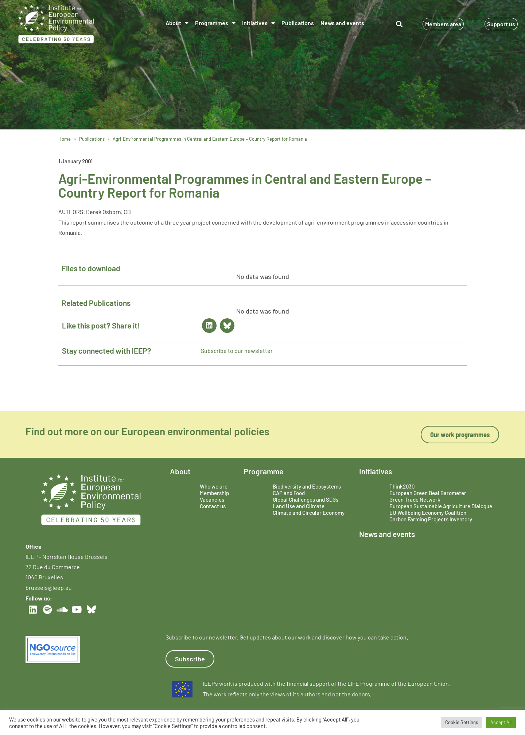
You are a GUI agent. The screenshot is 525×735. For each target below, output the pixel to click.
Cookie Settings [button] (461, 722)
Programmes (215, 23)
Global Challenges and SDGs (305, 499)
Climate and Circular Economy (309, 512)
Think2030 (402, 486)
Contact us (213, 506)
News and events (342, 22)
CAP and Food (289, 493)
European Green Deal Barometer (427, 493)
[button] (399, 24)
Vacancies (212, 499)
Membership (214, 493)
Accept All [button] (501, 722)
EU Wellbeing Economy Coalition (427, 512)
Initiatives (258, 23)
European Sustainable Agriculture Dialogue (440, 506)
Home (64, 139)
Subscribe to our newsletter (237, 350)
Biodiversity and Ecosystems (307, 486)
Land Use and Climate (298, 506)
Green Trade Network (414, 499)
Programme (263, 471)
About (177, 23)
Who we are (214, 486)
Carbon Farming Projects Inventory (430, 519)
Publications (297, 22)
